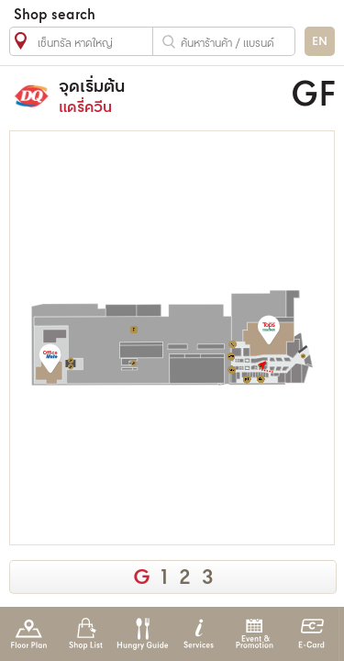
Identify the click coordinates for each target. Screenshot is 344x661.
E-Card (311, 634)
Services (198, 634)
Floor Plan (29, 634)
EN (319, 41)
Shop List (86, 634)
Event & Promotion (254, 634)
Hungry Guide (142, 634)
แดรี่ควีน (165, 96)
